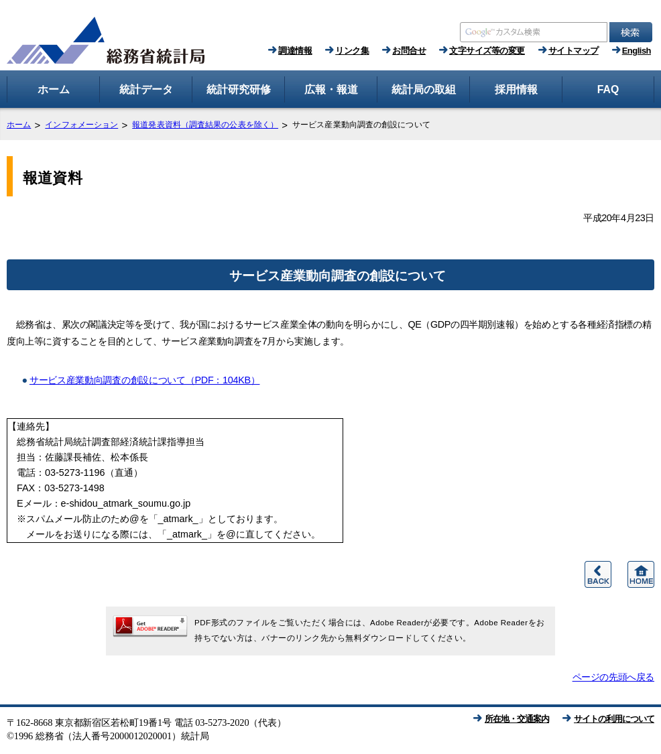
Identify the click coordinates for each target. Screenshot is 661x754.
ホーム (19, 125)
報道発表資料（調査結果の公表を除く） (205, 125)
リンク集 (352, 51)
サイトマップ (573, 51)
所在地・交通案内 (517, 719)
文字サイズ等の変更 (487, 51)
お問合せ (409, 51)
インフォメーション (81, 125)
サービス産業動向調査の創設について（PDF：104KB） (144, 380)
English (636, 51)
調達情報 (295, 51)
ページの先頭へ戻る (613, 677)
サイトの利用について (614, 719)
